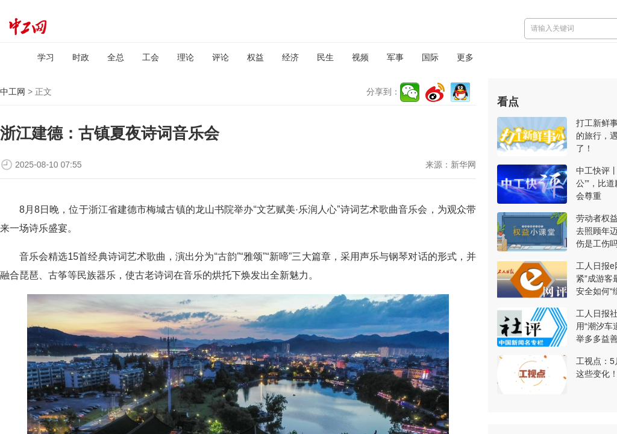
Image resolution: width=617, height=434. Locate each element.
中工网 (12, 91)
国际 (430, 57)
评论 (220, 57)
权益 (255, 57)
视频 (360, 57)
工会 (150, 57)
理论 (185, 57)
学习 (45, 57)
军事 (395, 57)
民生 (325, 57)
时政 (80, 57)
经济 (290, 57)
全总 (115, 57)
